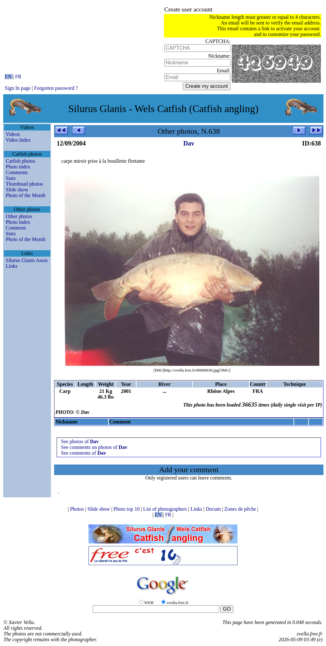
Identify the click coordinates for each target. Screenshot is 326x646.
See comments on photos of (94, 447)
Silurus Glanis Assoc (27, 260)
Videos (13, 134)
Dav (188, 143)
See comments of (83, 453)
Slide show (17, 189)
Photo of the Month (26, 195)
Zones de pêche (241, 509)
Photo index (18, 166)
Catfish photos (20, 161)
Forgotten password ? (56, 88)
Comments (17, 172)
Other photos (19, 216)
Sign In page (18, 88)
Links (11, 266)
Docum (214, 509)
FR (18, 76)
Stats (11, 178)
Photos (77, 509)
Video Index (18, 140)
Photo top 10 (127, 509)
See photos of (80, 441)
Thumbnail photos (24, 184)
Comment (16, 228)
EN (9, 76)
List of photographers (165, 509)
